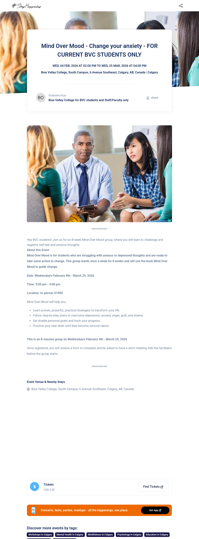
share (152, 97)
